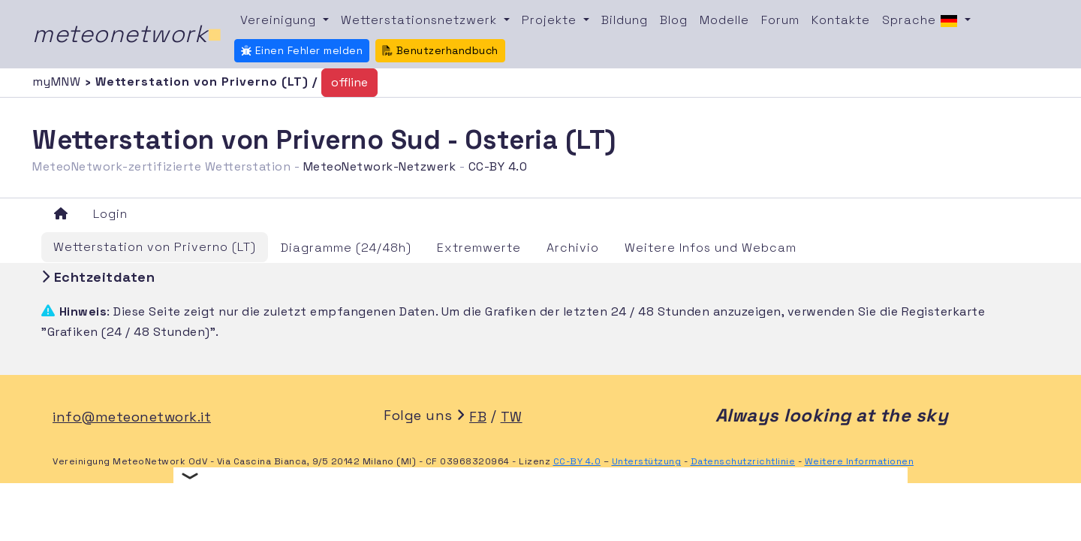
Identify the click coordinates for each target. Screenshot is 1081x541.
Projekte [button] (551, 20)
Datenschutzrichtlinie (743, 461)
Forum (780, 20)
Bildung (624, 20)
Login (110, 214)
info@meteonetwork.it (132, 416)
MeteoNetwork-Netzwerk (379, 166)
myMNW (58, 81)
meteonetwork (127, 34)
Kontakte (841, 20)
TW (511, 416)
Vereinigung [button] (280, 20)
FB (477, 416)
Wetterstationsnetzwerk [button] (421, 20)
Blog (674, 20)
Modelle (724, 20)
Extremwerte (479, 247)
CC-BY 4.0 (498, 166)
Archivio (573, 247)
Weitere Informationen (859, 461)
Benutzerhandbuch (440, 50)
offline (349, 82)
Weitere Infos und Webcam (710, 247)
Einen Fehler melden (302, 50)
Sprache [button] (922, 21)
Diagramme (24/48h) (346, 247)
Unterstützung (647, 461)
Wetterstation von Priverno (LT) (154, 247)
